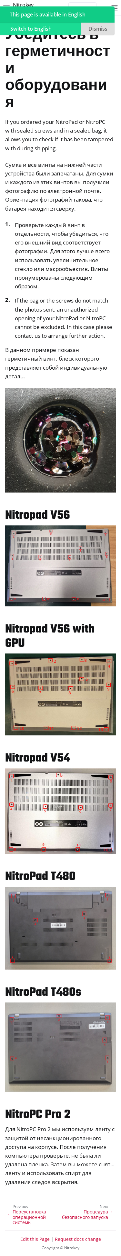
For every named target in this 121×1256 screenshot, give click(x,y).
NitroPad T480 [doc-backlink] (40, 877)
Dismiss (97, 28)
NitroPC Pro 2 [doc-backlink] (37, 1115)
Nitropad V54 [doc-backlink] (37, 758)
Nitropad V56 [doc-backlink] (37, 515)
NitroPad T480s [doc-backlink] (43, 992)
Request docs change (78, 1239)
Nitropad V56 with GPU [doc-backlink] (50, 636)
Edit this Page (35, 1239)
